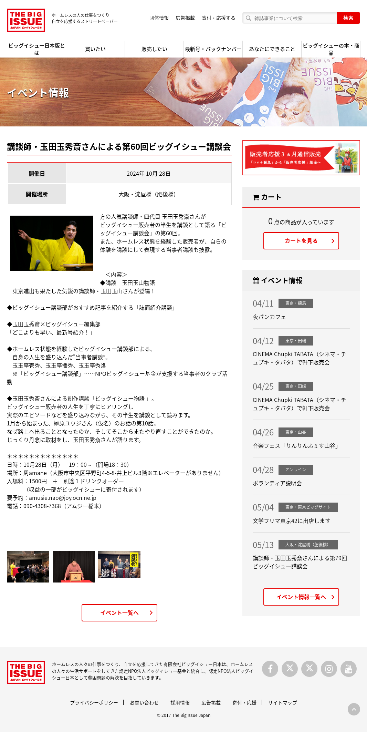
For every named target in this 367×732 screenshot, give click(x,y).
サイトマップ (282, 702)
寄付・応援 (244, 702)
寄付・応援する (218, 17)
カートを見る (301, 240)
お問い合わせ (144, 702)
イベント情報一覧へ (301, 596)
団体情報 (159, 17)
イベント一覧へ (119, 612)
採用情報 (180, 702)
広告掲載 (185, 17)
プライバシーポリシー (94, 702)
